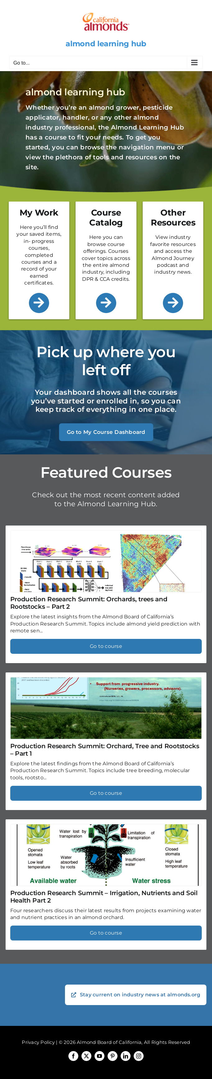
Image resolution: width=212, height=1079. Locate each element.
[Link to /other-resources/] (173, 303)
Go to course (106, 646)
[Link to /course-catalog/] (106, 303)
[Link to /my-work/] (39, 303)
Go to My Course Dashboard (106, 432)
